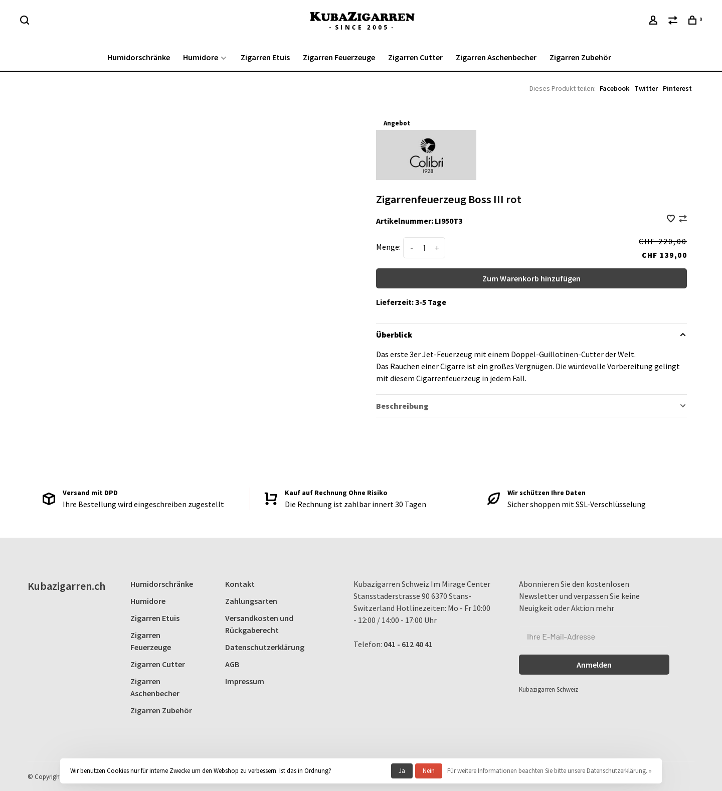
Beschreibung (402, 406)
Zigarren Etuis (265, 57)
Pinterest (677, 88)
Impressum (244, 681)
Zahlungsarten (251, 601)
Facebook (614, 88)
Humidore (200, 57)
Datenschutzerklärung (264, 647)
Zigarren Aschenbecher (496, 57)
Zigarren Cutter (415, 57)
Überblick (394, 335)
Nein (429, 770)
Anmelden (594, 665)
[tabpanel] (209, 260)
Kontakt (240, 584)
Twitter (646, 88)
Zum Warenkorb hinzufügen (531, 278)
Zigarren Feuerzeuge (339, 57)
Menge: (388, 247)
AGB (232, 664)
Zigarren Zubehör (580, 57)
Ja (402, 770)
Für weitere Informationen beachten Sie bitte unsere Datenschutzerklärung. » (549, 770)
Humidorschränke (138, 57)
